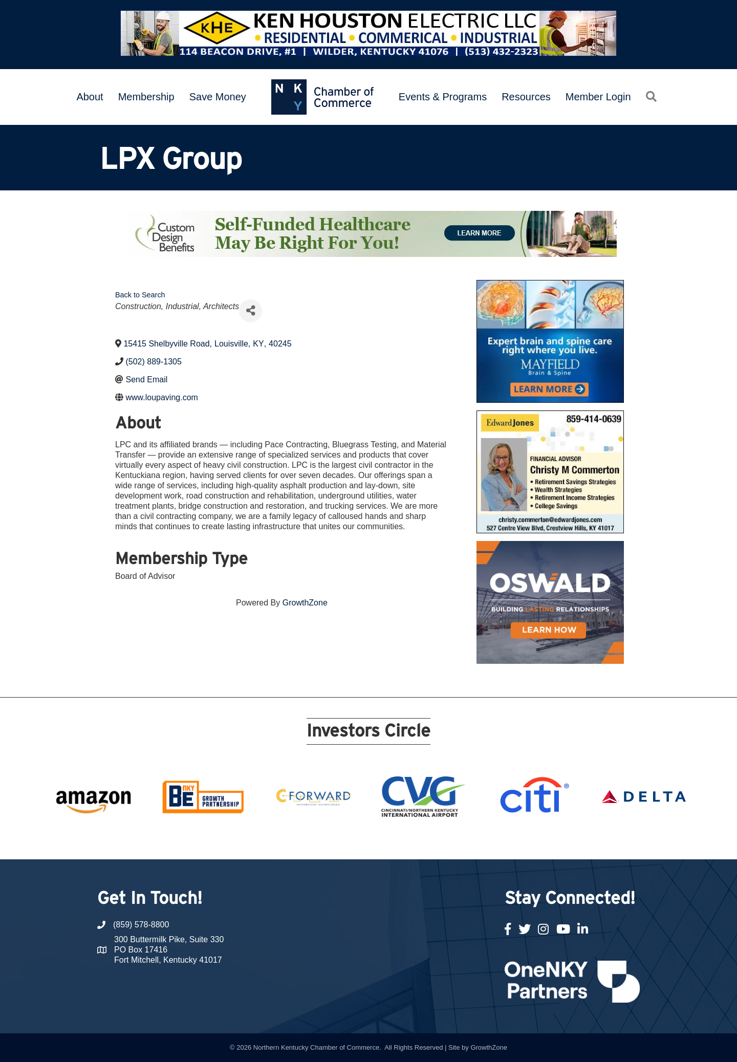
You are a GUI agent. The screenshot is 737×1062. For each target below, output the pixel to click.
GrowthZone (305, 602)
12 (380, 840)
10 (356, 840)
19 (466, 840)
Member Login (598, 96)
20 (479, 840)
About (89, 96)
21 (491, 840)
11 (368, 840)
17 (442, 840)
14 (405, 840)
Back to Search (140, 295)
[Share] (250, 310)
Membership (146, 96)
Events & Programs (443, 96)
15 (417, 840)
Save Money (217, 96)
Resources (526, 96)
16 (429, 840)
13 (393, 840)
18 (454, 840)
